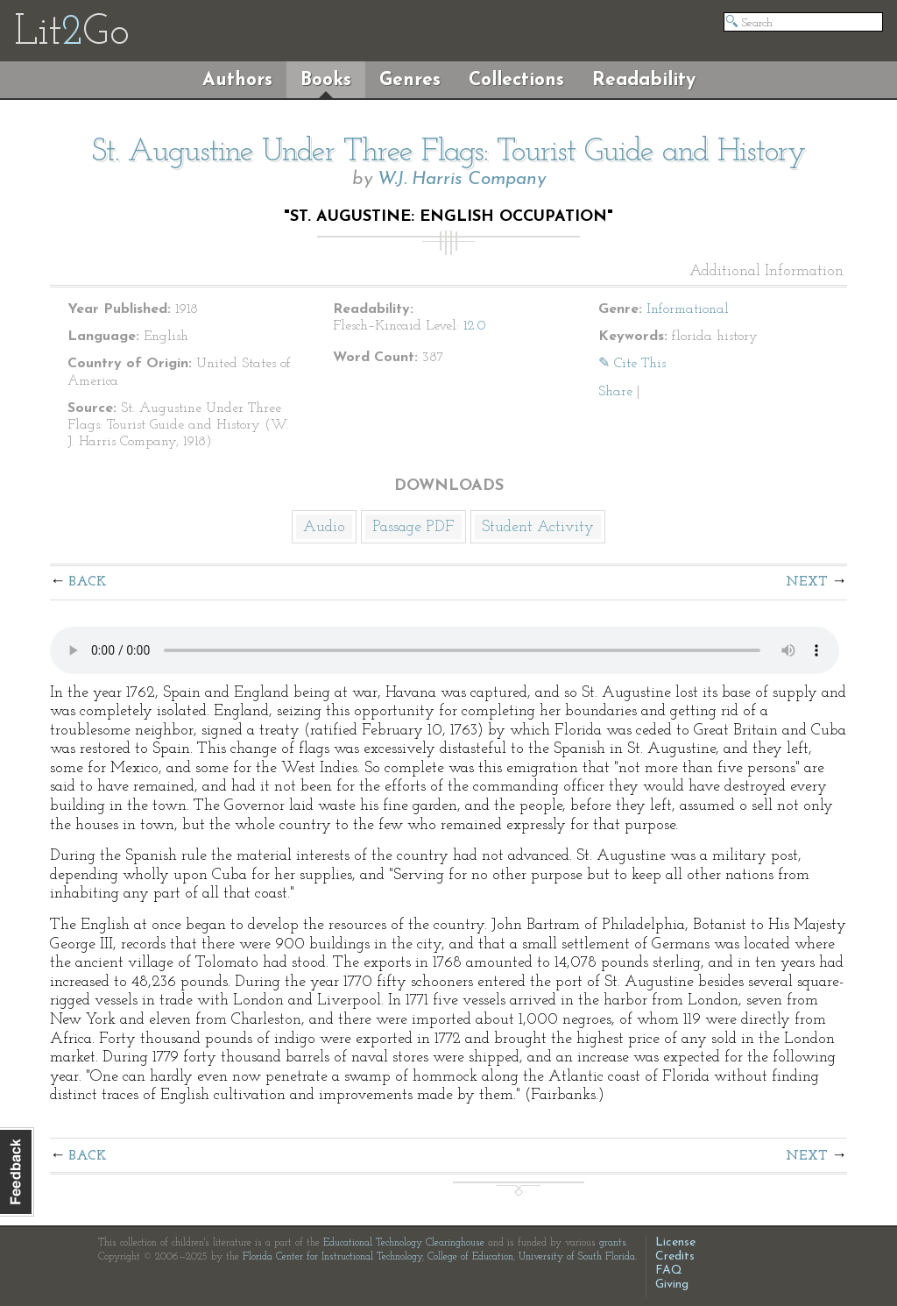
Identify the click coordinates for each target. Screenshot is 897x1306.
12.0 (474, 326)
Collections (516, 80)
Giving (672, 1284)
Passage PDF (413, 527)
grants (612, 1243)
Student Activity (538, 527)
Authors (237, 80)
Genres (410, 80)
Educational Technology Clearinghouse (403, 1243)
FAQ (668, 1270)
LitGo (71, 33)
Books (325, 80)
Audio (324, 527)
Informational (687, 309)
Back (88, 582)
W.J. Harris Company (462, 179)
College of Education (470, 1257)
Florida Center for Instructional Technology (332, 1257)
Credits (675, 1256)
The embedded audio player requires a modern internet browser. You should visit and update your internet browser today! (444, 650)
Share (615, 392)
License (675, 1242)
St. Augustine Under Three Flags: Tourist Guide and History (448, 152)
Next (807, 582)
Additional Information (766, 272)
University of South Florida (577, 1257)
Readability (644, 80)
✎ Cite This (632, 364)
